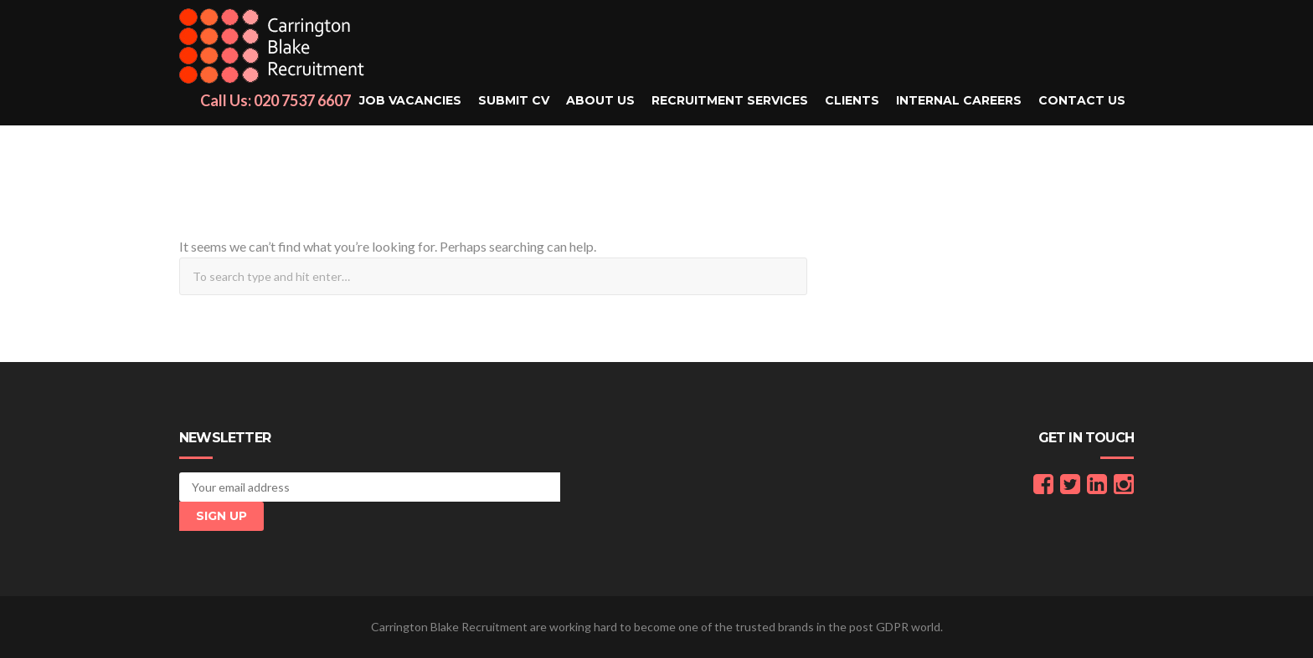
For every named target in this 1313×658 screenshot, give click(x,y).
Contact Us (1081, 100)
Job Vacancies (410, 100)
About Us (600, 100)
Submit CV (513, 100)
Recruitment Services (729, 100)
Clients (852, 100)
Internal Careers (959, 100)
